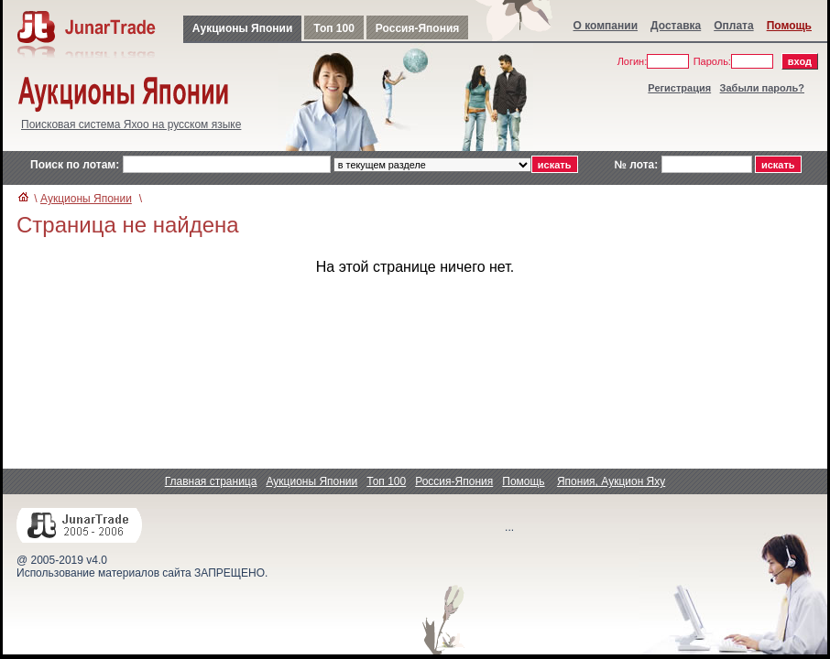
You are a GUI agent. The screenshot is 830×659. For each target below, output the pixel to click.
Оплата (733, 25)
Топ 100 (334, 28)
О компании (606, 25)
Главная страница (211, 481)
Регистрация (679, 87)
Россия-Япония (417, 28)
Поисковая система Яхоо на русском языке (131, 124)
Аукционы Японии (242, 28)
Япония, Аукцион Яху (611, 481)
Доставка (675, 25)
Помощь (789, 25)
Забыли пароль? (762, 87)
